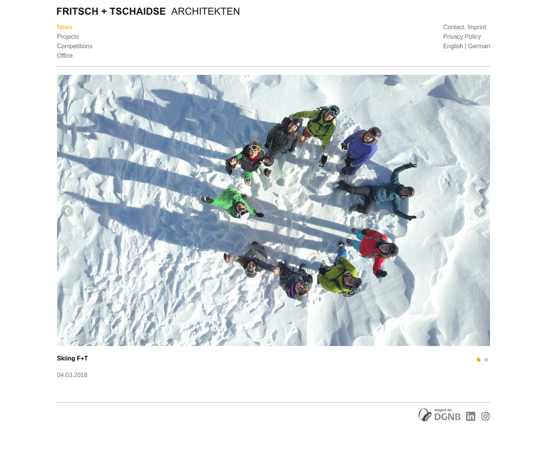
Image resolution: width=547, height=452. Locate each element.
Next (480, 211)
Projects (68, 36)
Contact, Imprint (464, 27)
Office (65, 55)
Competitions (74, 46)
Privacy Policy (462, 36)
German (479, 46)
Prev (67, 211)
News (64, 27)
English (453, 46)
